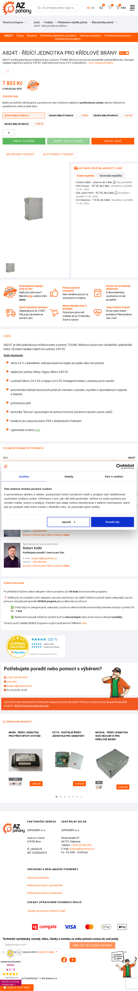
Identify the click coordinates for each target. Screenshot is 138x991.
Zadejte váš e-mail (15, 944)
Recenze (32, 35)
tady (84, 623)
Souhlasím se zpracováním (29, 952)
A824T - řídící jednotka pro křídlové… (51, 25)
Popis (20, 35)
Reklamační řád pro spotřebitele (45, 885)
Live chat (12, 681)
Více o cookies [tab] (114, 476)
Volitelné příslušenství (117, 35)
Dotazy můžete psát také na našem (46, 534)
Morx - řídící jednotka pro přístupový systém (24, 734)
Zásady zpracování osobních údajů (46, 910)
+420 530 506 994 (17, 677)
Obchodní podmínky (38, 877)
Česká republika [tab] (85, 175)
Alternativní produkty (68, 39)
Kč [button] (88, 7)
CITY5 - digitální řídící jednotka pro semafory (68, 734)
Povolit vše (112, 521)
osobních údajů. (46, 952)
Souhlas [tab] (24, 476)
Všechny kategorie (14, 22)
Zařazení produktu (90, 35)
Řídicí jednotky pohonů (102, 22)
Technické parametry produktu (58, 35)
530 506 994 (39, 531)
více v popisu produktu (101, 62)
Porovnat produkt (20, 154)
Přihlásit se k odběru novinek (92, 945)
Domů (37, 22)
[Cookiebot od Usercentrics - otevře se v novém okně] (119, 466)
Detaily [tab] (69, 476)
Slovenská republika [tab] (111, 175)
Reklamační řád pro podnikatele (44, 893)
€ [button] (93, 7)
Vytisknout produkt (58, 154)
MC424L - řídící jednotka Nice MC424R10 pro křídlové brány (111, 736)
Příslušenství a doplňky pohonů (72, 22)
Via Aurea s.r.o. (48, 978)
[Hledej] (39, 7)
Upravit (68, 521)
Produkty (48, 22)
